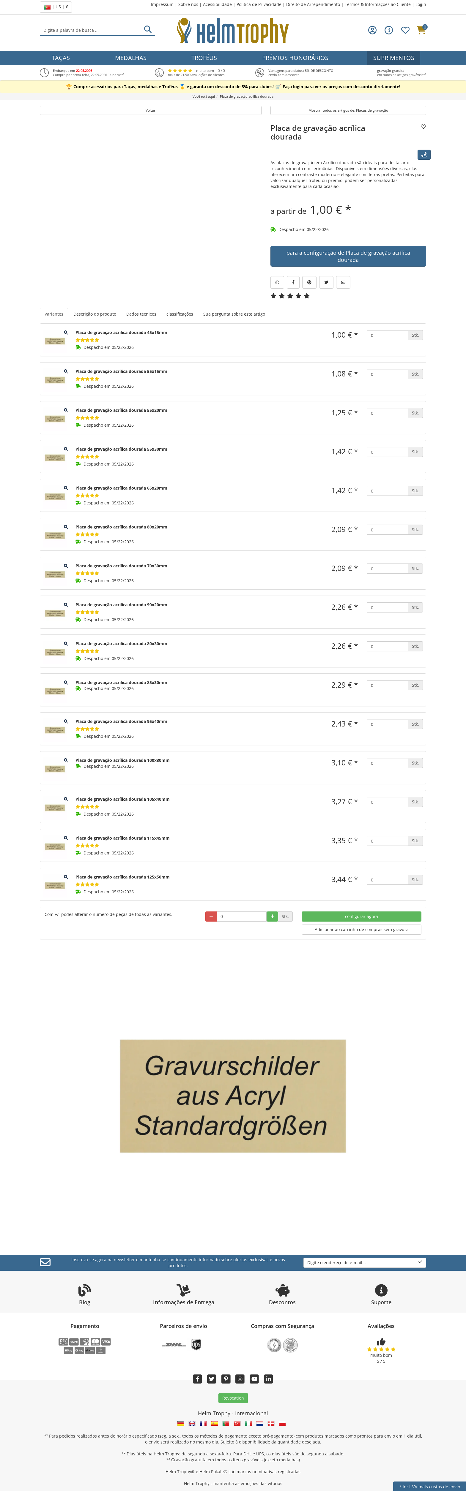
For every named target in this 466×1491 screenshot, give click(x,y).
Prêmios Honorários (295, 58)
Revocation (233, 1398)
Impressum (162, 4)
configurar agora (361, 916)
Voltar (150, 110)
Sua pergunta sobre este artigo (234, 314)
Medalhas (131, 58)
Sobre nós (188, 4)
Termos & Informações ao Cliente (378, 4)
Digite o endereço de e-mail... (364, 1262)
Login (420, 4)
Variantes (54, 314)
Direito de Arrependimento (313, 4)
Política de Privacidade (259, 4)
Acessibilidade (217, 4)
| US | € (56, 7)
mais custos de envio (439, 1487)
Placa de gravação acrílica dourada (317, 132)
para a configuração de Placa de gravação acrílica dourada (348, 256)
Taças (61, 58)
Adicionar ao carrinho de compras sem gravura (362, 929)
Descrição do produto (94, 314)
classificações (179, 314)
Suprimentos (393, 58)
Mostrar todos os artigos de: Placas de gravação (348, 110)
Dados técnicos (141, 314)
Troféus (204, 58)
